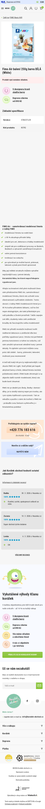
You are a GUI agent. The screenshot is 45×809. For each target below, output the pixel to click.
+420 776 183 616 (22, 430)
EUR (42, 2)
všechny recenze (22, 555)
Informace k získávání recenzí (14, 482)
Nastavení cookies (22, 772)
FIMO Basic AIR (16, 17)
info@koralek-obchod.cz (32, 717)
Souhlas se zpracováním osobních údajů (22, 776)
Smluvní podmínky (25, 804)
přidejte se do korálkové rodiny (22, 655)
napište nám (22, 452)
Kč (37, 2)
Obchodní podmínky (22, 780)
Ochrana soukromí (11, 804)
